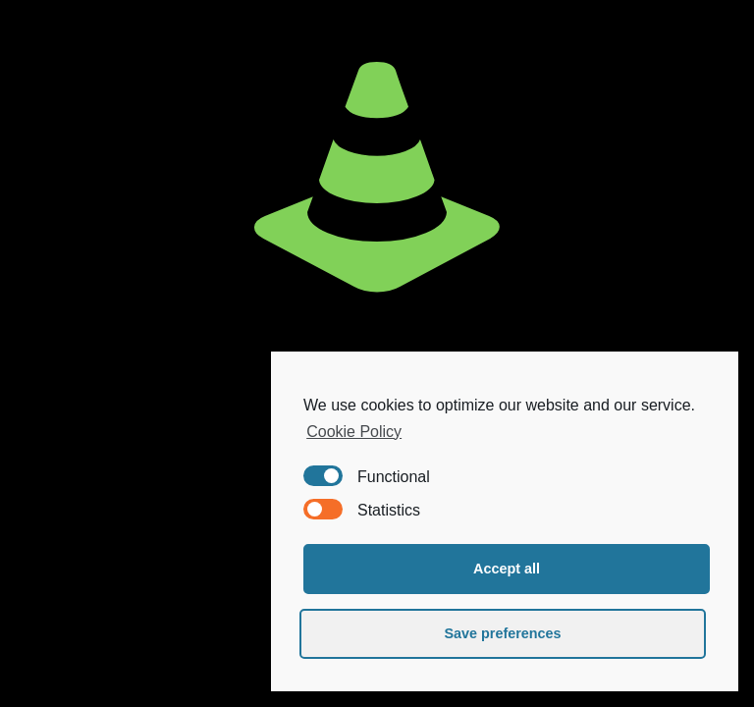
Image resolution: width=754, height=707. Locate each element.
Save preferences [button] (502, 633)
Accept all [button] (506, 568)
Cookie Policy (354, 431)
